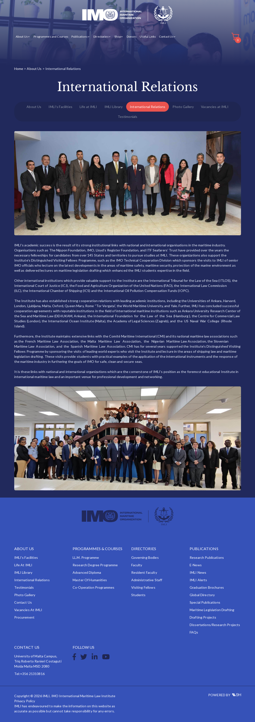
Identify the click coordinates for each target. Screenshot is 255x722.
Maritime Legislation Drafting (212, 610)
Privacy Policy (24, 701)
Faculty (136, 565)
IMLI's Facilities (60, 107)
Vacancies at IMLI (214, 107)
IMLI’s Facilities (26, 557)
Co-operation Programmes (93, 587)
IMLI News (198, 572)
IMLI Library (113, 107)
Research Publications (207, 557)
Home (18, 69)
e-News (196, 565)
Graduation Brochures (207, 587)
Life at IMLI (88, 107)
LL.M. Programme (86, 557)
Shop (117, 36)
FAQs (194, 632)
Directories (101, 36)
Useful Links (148, 36)
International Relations (147, 107)
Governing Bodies (145, 557)
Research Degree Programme (95, 565)
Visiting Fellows (143, 587)
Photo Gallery (183, 107)
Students (138, 595)
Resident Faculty (144, 572)
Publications (79, 36)
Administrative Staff (146, 580)
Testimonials (128, 117)
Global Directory (202, 595)
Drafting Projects (203, 617)
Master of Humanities (90, 580)
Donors (132, 36)
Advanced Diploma (87, 572)
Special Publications (205, 602)
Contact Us (166, 36)
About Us (22, 36)
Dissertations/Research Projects (215, 625)
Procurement (24, 617)
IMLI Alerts (198, 580)
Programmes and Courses (51, 36)
